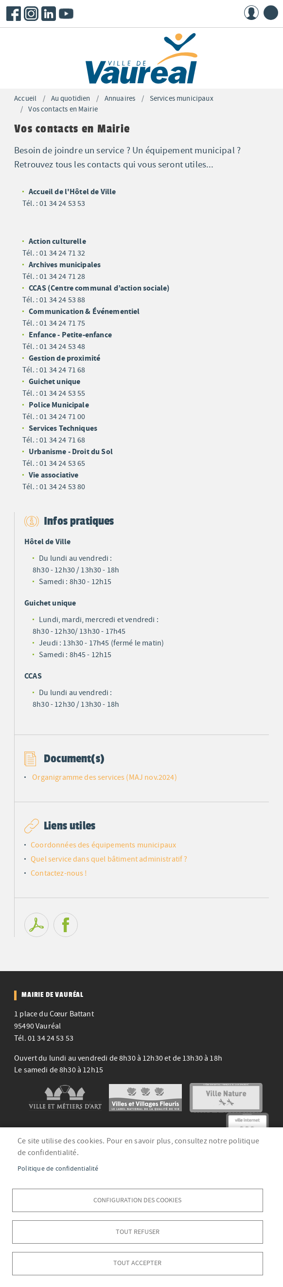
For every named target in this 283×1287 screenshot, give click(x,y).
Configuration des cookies (137, 1199)
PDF (36, 925)
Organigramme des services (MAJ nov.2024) (104, 777)
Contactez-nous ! (59, 873)
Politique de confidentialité (58, 1168)
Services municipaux (181, 98)
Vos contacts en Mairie (63, 109)
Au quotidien (70, 98)
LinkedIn (48, 13)
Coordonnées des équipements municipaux (103, 845)
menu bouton (271, 12)
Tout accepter (137, 1263)
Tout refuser (137, 1231)
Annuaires (120, 98)
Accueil (25, 98)
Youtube (66, 13)
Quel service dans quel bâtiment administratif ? (109, 859)
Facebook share (65, 925)
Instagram (31, 13)
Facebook (13, 13)
